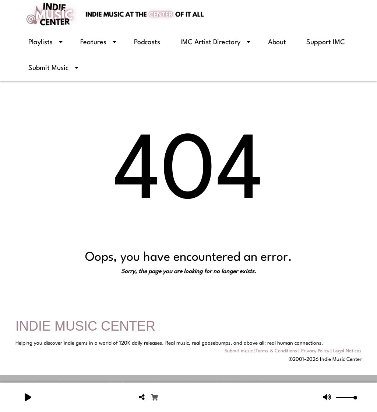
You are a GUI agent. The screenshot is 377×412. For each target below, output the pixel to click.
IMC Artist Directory (210, 42)
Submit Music (48, 68)
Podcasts (147, 42)
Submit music (239, 351)
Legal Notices (347, 351)
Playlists (40, 42)
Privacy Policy (315, 351)
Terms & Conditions (276, 351)
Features (93, 42)
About (277, 42)
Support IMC (325, 42)
